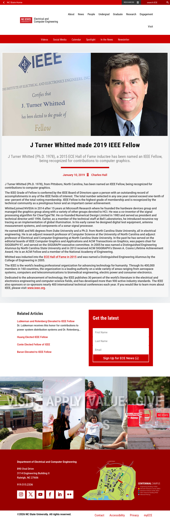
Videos (44, 39)
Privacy (134, 515)
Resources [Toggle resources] (129, 2)
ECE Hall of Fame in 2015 (60, 257)
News (81, 14)
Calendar (76, 39)
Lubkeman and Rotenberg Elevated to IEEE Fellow (46, 321)
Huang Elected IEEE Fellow (32, 337)
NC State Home (14, 2)
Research (131, 14)
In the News (107, 39)
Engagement (146, 14)
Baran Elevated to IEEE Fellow (34, 351)
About (71, 14)
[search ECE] (153, 2)
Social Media (59, 39)
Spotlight (90, 39)
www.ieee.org (36, 288)
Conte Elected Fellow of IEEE (33, 344)
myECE (148, 515)
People (91, 14)
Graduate (118, 14)
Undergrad (104, 14)
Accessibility (117, 515)
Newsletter (123, 39)
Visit (150, 26)
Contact (99, 515)
